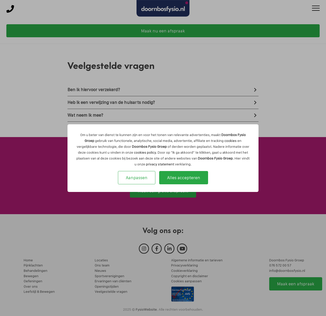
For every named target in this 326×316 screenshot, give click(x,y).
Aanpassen (136, 177)
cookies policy (145, 152)
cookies (230, 141)
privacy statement (160, 164)
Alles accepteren (183, 177)
